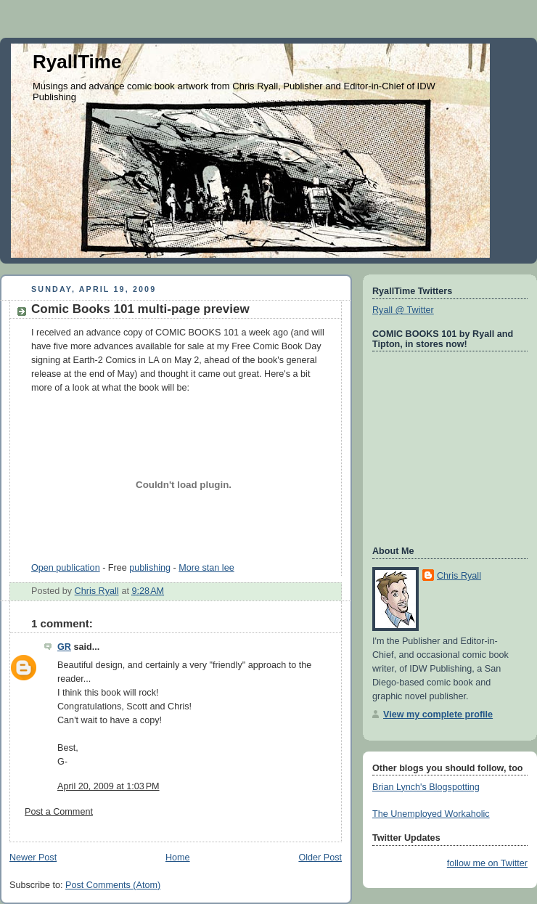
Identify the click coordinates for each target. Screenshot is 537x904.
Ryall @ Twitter (403, 310)
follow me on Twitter (487, 863)
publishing (150, 568)
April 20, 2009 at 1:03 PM (108, 786)
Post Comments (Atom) (112, 885)
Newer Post (33, 857)
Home (177, 857)
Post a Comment (59, 812)
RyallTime (77, 62)
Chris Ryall (459, 576)
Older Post (320, 857)
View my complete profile (438, 714)
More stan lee (206, 568)
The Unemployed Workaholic (431, 814)
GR (64, 647)
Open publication (65, 568)
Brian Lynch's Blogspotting (426, 787)
